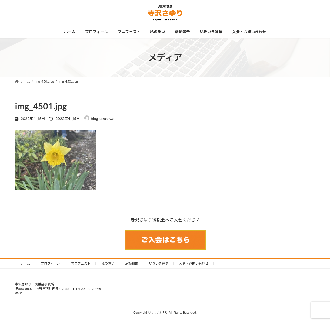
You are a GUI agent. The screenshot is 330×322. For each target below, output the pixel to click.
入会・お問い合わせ (193, 263)
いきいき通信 (158, 263)
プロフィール (50, 263)
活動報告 (131, 263)
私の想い (107, 263)
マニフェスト (81, 263)
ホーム (25, 263)
